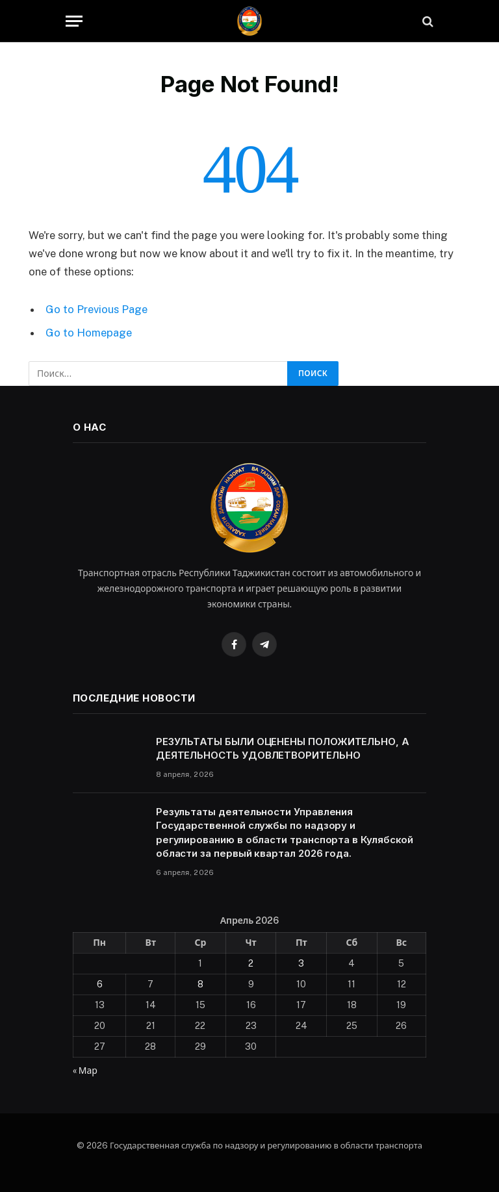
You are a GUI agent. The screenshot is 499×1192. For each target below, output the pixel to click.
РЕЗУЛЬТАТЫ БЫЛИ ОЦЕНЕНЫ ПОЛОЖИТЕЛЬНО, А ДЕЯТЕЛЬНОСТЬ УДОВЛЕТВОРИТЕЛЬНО (282, 748)
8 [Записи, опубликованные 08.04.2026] (200, 984)
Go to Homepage (88, 332)
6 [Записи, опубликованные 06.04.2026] (100, 984)
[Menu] (74, 21)
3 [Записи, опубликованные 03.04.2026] (301, 963)
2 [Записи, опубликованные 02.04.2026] (250, 963)
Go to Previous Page (96, 309)
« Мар (85, 1070)
